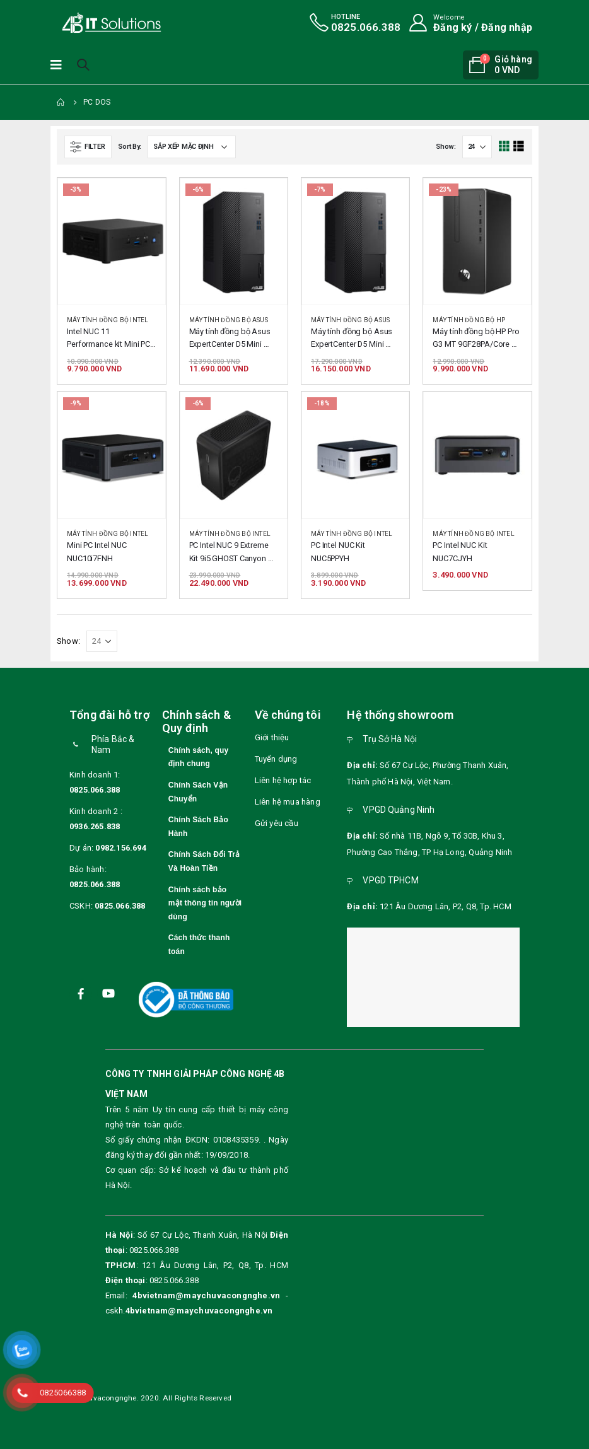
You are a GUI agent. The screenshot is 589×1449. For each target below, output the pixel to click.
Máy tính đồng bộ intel (107, 320)
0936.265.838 (94, 826)
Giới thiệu (272, 737)
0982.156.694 (120, 848)
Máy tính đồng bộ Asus (228, 320)
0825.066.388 (94, 789)
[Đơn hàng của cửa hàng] (192, 147)
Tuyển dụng (276, 759)
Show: (446, 147)
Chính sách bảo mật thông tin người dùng (205, 903)
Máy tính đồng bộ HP (469, 320)
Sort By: (129, 147)
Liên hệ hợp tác (283, 780)
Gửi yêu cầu (276, 823)
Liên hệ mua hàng (287, 801)
